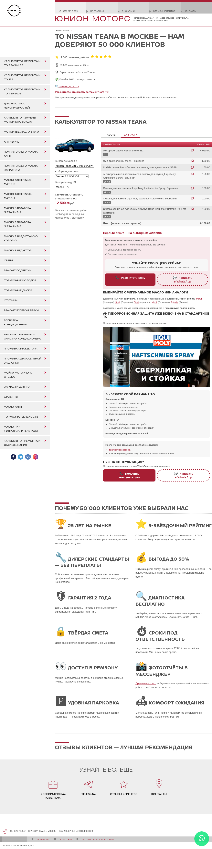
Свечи (8, 260)
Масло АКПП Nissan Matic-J (18, 196)
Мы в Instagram (35, 457)
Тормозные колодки (20, 280)
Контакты (190, 10)
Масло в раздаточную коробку (21, 238)
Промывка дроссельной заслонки (22, 360)
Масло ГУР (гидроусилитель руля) (21, 429)
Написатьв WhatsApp (182, 279)
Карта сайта (66, 839)
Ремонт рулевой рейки (21, 310)
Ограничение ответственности (98, 839)
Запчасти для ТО (17, 386)
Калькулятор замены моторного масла (20, 119)
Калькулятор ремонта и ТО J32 (22, 77)
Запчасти (130, 134)
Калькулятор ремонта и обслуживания (22, 443)
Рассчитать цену (130, 277)
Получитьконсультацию (129, 475)
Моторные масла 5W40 (21, 131)
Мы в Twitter (20, 457)
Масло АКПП (13, 406)
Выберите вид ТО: (66, 182)
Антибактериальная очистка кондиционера (22, 336)
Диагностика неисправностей (17, 105)
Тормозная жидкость (21, 416)
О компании (129, 10)
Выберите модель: (66, 160)
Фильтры (11, 396)
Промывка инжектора (20, 348)
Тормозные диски (18, 290)
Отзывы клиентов (164, 10)
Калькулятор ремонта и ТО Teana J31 (22, 91)
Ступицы (10, 300)
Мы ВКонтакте (28, 457)
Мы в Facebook (13, 457)
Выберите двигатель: (67, 171)
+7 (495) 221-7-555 (68, 10)
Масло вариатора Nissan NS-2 (17, 210)
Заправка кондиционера (15, 322)
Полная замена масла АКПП (20, 153)
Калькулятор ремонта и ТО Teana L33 (22, 63)
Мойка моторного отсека (18, 374)
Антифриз (11, 141)
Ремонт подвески (17, 270)
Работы (111, 134)
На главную (97, 10)
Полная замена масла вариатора (20, 168)
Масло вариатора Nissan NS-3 (17, 224)
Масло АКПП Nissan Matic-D (18, 182)
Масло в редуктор (18, 250)
